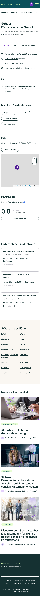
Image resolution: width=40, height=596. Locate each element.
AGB (25, 583)
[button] (31, 4)
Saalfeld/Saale (7, 349)
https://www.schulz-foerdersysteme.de (20, 68)
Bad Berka (24, 355)
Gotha (22, 344)
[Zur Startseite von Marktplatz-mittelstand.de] (10, 4)
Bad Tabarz (24, 362)
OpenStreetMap (26, 186)
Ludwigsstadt (25, 368)
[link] (20, 258)
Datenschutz (18, 580)
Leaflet (16, 186)
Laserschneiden (22, 113)
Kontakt (9, 580)
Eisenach (5, 339)
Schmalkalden (25, 349)
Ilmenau (4, 344)
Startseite (4, 12)
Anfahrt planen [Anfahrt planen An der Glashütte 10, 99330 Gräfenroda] (10, 149)
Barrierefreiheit (30, 580)
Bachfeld (5, 368)
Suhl (22, 339)
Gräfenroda (15, 12)
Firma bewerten (20, 218)
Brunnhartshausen (27, 373)
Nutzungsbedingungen (14, 583)
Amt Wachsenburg (9, 373)
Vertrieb (6, 113)
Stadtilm (4, 362)
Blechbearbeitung (10, 118)
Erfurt (3, 334)
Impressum (32, 583)
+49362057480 (11, 59)
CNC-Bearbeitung (10, 124)
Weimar (23, 334)
